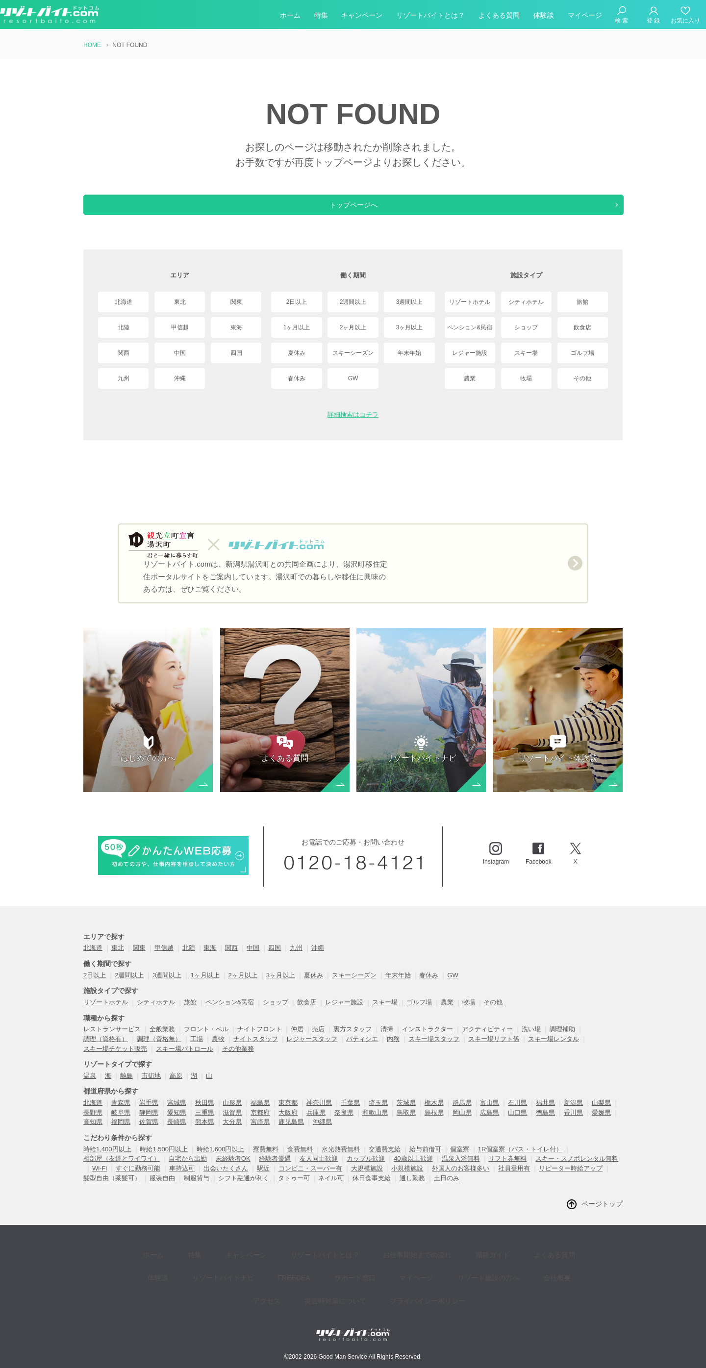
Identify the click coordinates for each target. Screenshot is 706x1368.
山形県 (232, 1112)
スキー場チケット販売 (115, 1058)
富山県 (489, 1112)
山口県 (517, 1122)
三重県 (204, 1122)
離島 (126, 1085)
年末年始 (409, 352)
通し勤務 (412, 1188)
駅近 (263, 1178)
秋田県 (204, 1112)
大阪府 (288, 1122)
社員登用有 (514, 1178)
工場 (196, 1048)
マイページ (585, 17)
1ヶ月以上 (296, 327)
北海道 (123, 301)
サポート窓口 (307, 1275)
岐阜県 (120, 1122)
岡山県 (462, 1122)
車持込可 (182, 1178)
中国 (180, 352)
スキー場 (526, 352)
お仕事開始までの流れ (385, 1260)
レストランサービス (112, 1039)
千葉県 (350, 1112)
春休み (296, 378)
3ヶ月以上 (409, 327)
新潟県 (573, 1112)
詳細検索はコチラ (353, 414)
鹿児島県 (291, 1131)
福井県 (545, 1112)
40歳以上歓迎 (413, 1168)
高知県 (92, 1131)
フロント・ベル (206, 1039)
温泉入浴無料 (461, 1168)
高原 (176, 1085)
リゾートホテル (469, 301)
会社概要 (488, 1275)
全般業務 (162, 1039)
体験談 (543, 17)
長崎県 (176, 1131)
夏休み (296, 352)
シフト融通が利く (243, 1188)
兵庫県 (316, 1122)
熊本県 (204, 1131)
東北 (180, 301)
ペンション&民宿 (469, 327)
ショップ (526, 327)
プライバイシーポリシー (392, 1290)
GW (353, 378)
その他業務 (238, 1058)
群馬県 (462, 1112)
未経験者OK (233, 1168)
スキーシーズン (353, 352)
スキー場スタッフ (433, 1048)
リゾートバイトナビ (191, 1275)
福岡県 (120, 1131)
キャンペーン (361, 17)
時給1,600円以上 (221, 1159)
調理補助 (562, 1039)
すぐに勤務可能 (138, 1178)
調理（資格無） (159, 1048)
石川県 (517, 1112)
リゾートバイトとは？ (430, 17)
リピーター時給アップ (571, 1178)
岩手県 (148, 1112)
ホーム (290, 17)
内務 (393, 1048)
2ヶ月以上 (353, 327)
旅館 (582, 301)
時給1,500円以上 (164, 1159)
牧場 (526, 378)
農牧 (218, 1048)
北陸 (123, 327)
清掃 (386, 1039)
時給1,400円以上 (107, 1159)
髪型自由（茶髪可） (112, 1188)
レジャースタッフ (311, 1048)
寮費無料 (265, 1159)
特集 (321, 17)
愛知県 (176, 1122)
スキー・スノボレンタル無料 (576, 1168)
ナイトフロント (259, 1039)
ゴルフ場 (582, 352)
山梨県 (601, 1112)
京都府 (260, 1122)
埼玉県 (378, 1112)
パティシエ (362, 1048)
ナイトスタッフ (255, 1048)
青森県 (120, 1112)
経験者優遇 (275, 1168)
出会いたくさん (225, 1178)
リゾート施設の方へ (427, 1275)
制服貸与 (196, 1188)
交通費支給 (385, 1159)
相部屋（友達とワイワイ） (121, 1168)
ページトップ (602, 1214)
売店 (318, 1039)
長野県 (92, 1122)
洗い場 (531, 1039)
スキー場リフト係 (493, 1048)
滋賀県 (232, 1122)
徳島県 (545, 1122)
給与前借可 (425, 1159)
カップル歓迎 (366, 1168)
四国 (236, 352)
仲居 (297, 1039)
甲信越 (180, 327)
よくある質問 (499, 17)
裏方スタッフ (352, 1039)
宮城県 (176, 1112)
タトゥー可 (294, 1188)
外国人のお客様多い (460, 1178)
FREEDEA (254, 1275)
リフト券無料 (507, 1168)
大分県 (232, 1131)
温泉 (89, 1085)
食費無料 (300, 1159)
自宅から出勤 (188, 1168)
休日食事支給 (372, 1188)
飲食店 (582, 327)
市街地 (151, 1085)
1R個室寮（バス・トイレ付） (520, 1159)
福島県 (260, 1112)
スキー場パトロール (184, 1058)
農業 (470, 378)
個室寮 (459, 1159)
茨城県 (406, 1112)
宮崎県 (260, 1131)
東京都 (288, 1112)
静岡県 (148, 1122)
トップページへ (353, 205)
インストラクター (427, 1039)
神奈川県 (319, 1112)
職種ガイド (453, 1260)
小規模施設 (407, 1178)
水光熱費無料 (341, 1159)
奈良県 (343, 1122)
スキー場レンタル (553, 1048)
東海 (236, 327)
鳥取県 (406, 1122)
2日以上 (296, 301)
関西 (123, 352)
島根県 (434, 1122)
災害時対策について (307, 1290)
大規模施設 (367, 1178)
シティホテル (526, 301)
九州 (123, 378)
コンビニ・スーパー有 (310, 1178)
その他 (582, 378)
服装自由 (162, 1188)
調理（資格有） (105, 1048)
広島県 (489, 1122)
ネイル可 (331, 1188)
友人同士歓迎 (319, 1168)
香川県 (573, 1122)
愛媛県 (601, 1122)
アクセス (532, 1275)
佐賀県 (148, 1131)
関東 (236, 301)
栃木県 (434, 1112)
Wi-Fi (99, 1178)
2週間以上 (353, 301)
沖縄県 (322, 1131)
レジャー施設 (469, 352)
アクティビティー (487, 1039)
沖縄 (180, 378)
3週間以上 (409, 301)
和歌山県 (375, 1122)
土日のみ (446, 1188)
